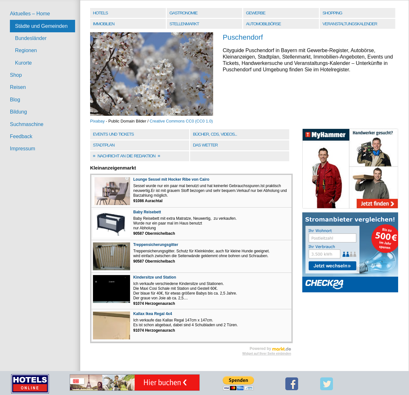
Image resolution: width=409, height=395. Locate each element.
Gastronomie (183, 13)
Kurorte (23, 63)
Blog (15, 99)
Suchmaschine (26, 124)
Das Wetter (205, 145)
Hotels (100, 13)
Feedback (21, 136)
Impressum (22, 148)
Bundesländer (31, 38)
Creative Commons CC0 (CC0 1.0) (181, 121)
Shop (16, 75)
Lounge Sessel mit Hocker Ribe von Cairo (171, 179)
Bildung (18, 112)
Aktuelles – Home (30, 13)
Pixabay (97, 121)
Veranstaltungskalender (349, 23)
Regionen (26, 50)
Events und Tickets (113, 134)
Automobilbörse (263, 23)
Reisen (18, 87)
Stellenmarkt (184, 23)
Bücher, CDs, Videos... (215, 134)
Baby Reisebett (147, 212)
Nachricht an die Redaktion (126, 156)
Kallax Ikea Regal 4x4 (152, 314)
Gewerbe (255, 13)
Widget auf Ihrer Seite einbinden (266, 353)
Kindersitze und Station (154, 277)
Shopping (332, 13)
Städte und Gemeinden (41, 26)
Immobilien (103, 23)
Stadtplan (103, 145)
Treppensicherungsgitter (155, 244)
